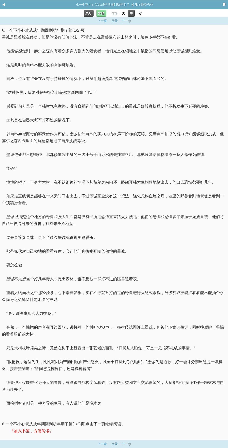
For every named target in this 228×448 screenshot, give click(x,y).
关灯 (88, 13)
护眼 (101, 13)
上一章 (102, 20)
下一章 (126, 20)
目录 (114, 20)
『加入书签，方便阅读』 (31, 431)
